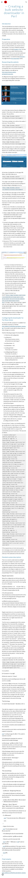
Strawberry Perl (17, 49)
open (4, 841)
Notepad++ (22, 56)
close (4, 852)
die (18, 841)
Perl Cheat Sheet (15, 58)
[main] (14, 11)
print (3, 734)
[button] (2, 2)
